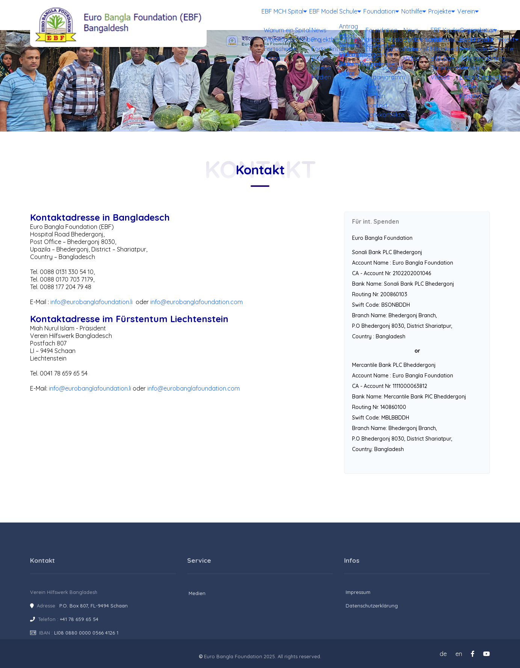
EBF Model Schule (304, 15)
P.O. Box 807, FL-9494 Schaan (93, 606)
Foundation (356, 15)
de (443, 653)
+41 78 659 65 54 (79, 619)
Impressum (358, 592)
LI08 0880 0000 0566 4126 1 (86, 633)
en (458, 653)
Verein (464, 15)
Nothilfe (395, 15)
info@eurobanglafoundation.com (196, 302)
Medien (197, 593)
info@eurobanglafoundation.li (91, 302)
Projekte (431, 15)
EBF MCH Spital (249, 15)
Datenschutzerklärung (372, 606)
